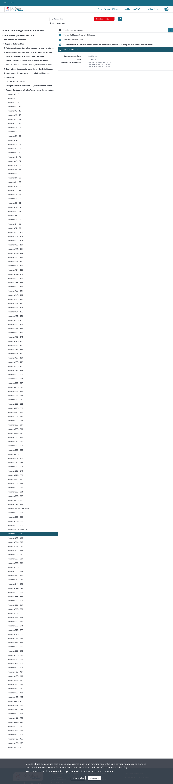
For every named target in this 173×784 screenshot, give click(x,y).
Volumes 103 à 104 (15, 236)
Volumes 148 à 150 (15, 303)
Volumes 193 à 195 (15, 366)
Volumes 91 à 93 (14, 220)
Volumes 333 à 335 (15, 567)
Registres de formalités (14, 44)
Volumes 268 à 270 (15, 471)
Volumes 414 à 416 (15, 684)
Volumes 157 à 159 (15, 316)
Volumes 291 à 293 (15, 504)
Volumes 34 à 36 (14, 140)
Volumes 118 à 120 (15, 261)
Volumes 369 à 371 (15, 621)
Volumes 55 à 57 (14, 169)
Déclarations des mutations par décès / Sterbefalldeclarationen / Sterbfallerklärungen (30, 69)
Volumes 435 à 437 (15, 714)
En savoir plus (78, 778)
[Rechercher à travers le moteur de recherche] (73, 19)
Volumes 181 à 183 (15, 349)
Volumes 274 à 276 (15, 479)
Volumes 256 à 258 (15, 454)
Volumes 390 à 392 (15, 651)
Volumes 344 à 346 (15, 584)
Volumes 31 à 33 (14, 136)
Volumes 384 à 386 (15, 642)
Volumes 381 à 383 (15, 638)
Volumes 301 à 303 (15, 521)
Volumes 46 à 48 (14, 157)
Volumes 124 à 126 (15, 270)
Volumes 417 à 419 (15, 688)
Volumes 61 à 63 (14, 178)
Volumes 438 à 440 (15, 718)
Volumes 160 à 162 (15, 320)
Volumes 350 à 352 (15, 592)
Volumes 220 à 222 (15, 404)
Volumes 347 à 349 (15, 588)
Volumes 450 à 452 (15, 735)
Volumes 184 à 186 (15, 354)
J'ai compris (94, 778)
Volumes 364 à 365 (15, 613)
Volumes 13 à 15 (14, 111)
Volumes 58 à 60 (14, 173)
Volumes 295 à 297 (15, 513)
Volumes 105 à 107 (15, 240)
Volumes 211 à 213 (15, 391)
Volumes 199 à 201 (15, 374)
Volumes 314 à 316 (15, 542)
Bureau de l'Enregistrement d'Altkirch (18, 35)
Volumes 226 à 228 (15, 412)
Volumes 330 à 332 (15, 563)
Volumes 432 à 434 (15, 709)
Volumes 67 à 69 (14, 186)
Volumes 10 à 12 (14, 107)
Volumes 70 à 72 (14, 190)
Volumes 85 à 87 (14, 211)
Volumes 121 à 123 (15, 266)
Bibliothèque (153, 9)
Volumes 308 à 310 (15, 534)
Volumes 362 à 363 (15, 609)
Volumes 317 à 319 (15, 546)
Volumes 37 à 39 (14, 144)
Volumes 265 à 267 (15, 467)
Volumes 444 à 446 (15, 726)
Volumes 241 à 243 (15, 433)
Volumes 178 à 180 (15, 345)
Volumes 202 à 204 (15, 379)
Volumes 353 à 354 (15, 596)
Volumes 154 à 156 (15, 312)
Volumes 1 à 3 (13, 94)
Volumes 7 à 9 (13, 102)
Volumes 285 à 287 (15, 496)
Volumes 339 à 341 (15, 575)
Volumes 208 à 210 (15, 387)
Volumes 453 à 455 (15, 739)
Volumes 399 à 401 (15, 663)
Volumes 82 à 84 (14, 207)
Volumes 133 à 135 (15, 282)
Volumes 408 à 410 (15, 676)
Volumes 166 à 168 (15, 328)
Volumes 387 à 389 (15, 647)
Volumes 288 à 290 (15, 500)
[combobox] (104, 19)
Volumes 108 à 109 (15, 245)
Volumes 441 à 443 (15, 722)
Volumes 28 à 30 (14, 132)
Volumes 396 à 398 (15, 659)
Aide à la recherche (58, 23)
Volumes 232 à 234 (15, 421)
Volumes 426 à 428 (15, 701)
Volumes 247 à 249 (15, 441)
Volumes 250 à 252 (15, 446)
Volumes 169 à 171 (15, 333)
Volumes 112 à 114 (15, 253)
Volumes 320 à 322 (15, 550)
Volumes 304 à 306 (15, 525)
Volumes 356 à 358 (15, 601)
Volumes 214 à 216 (15, 395)
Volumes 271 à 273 (15, 475)
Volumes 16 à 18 (14, 115)
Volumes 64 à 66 (14, 182)
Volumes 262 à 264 (15, 462)
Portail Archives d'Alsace (108, 9)
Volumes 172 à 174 (15, 337)
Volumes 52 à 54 (14, 165)
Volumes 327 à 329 (15, 559)
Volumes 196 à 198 (15, 370)
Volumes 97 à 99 (14, 228)
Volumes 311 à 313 (15, 538)
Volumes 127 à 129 (15, 274)
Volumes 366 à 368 (15, 617)
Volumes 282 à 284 (15, 492)
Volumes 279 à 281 (15, 488)
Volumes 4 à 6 (13, 98)
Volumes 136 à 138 (15, 287)
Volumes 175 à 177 (15, 341)
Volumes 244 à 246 (15, 437)
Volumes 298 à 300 (15, 517)
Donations (10, 77)
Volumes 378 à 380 (15, 634)
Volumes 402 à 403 (15, 668)
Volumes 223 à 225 (15, 408)
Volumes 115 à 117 (15, 257)
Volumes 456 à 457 (15, 743)
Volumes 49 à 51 (14, 161)
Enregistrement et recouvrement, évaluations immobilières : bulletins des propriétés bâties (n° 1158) (30, 86)
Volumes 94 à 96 (14, 224)
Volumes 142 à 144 (15, 295)
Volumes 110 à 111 (15, 249)
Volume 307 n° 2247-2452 (18, 529)
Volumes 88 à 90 (14, 215)
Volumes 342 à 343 (15, 580)
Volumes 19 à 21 (14, 119)
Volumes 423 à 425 (15, 697)
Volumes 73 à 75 (14, 194)
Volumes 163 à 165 (15, 324)
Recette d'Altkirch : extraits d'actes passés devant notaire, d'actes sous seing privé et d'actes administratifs (30, 90)
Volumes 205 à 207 (15, 383)
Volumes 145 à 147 (15, 299)
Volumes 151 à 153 (15, 307)
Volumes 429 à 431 (15, 705)
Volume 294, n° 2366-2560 (18, 508)
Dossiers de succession (15, 81)
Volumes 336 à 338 (15, 571)
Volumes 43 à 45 (14, 153)
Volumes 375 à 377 (15, 630)
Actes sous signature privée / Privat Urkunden (25, 56)
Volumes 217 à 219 (15, 400)
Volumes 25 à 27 (14, 127)
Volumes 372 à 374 (15, 626)
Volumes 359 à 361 (15, 605)
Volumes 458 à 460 (15, 747)
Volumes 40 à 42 (14, 148)
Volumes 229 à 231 (15, 416)
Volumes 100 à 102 (15, 232)
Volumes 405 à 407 (15, 672)
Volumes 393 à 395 (15, 655)
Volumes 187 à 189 (15, 358)
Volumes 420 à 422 (15, 693)
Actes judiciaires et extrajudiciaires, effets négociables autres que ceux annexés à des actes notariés (30, 65)
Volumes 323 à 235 (15, 554)
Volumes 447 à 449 (15, 730)
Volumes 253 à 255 (15, 450)
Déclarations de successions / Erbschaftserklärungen (27, 73)
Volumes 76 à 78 (14, 199)
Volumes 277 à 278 (15, 483)
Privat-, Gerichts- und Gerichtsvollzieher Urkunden (27, 60)
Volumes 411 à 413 (15, 680)
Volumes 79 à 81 (14, 203)
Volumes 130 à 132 (15, 278)
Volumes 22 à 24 (14, 123)
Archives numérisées (133, 9)
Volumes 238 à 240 (15, 429)
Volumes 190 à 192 (15, 362)
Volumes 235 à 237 (15, 425)
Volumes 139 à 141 (15, 291)
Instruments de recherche (15, 40)
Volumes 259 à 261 (15, 458)
